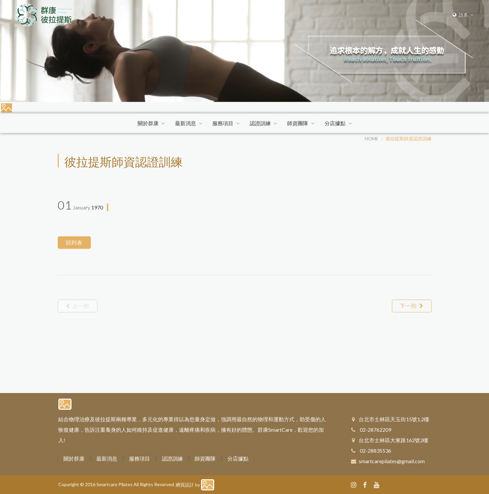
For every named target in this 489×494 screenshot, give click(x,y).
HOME (371, 138)
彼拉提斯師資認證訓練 (409, 138)
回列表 (74, 242)
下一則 (411, 306)
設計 (189, 484)
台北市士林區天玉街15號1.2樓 (394, 419)
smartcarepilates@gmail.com (392, 461)
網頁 (180, 484)
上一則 (77, 306)
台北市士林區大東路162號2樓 (393, 440)
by (197, 484)
